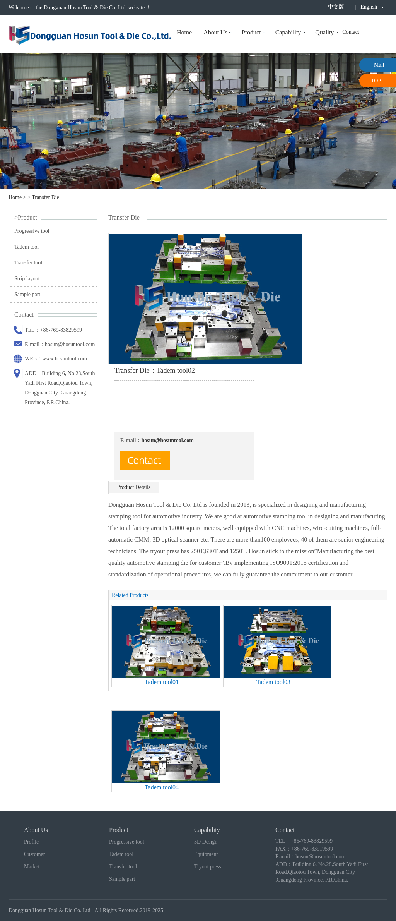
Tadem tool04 (162, 787)
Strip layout (27, 278)
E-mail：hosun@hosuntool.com (60, 344)
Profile (31, 842)
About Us (215, 32)
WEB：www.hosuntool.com (56, 359)
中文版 (336, 7)
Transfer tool (28, 263)
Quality (324, 32)
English (368, 7)
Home (184, 32)
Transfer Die (45, 197)
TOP (376, 81)
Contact (350, 32)
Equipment (206, 854)
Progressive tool (32, 231)
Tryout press (207, 867)
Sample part (27, 294)
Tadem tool (26, 247)
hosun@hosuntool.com (167, 440)
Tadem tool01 (162, 682)
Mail (379, 65)
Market (31, 867)
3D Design (205, 842)
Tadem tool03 (273, 682)
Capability (288, 32)
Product (251, 32)
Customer (34, 854)
